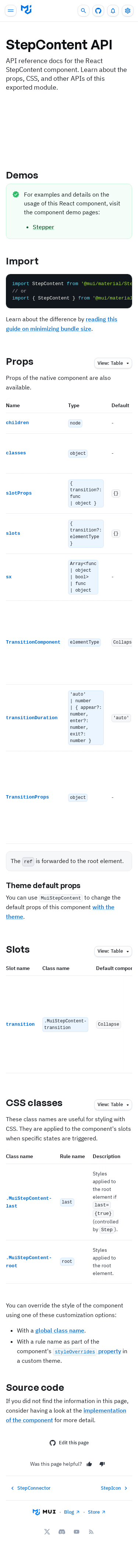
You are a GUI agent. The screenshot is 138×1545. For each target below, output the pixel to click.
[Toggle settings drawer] (128, 11)
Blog (72, 1507)
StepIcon (115, 1483)
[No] (102, 1459)
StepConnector (29, 1483)
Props (26, 361)
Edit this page (69, 1438)
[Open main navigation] (11, 11)
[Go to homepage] (26, 9)
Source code (41, 1382)
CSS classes (40, 1100)
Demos (28, 175)
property (87, 1346)
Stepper (43, 227)
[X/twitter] (47, 1527)
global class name (59, 1325)
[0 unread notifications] (113, 11)
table (114, 363)
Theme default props (49, 883)
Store (97, 1507)
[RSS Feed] (91, 1527)
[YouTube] (76, 1527)
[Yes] (89, 1459)
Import (28, 261)
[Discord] (62, 1527)
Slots (24, 946)
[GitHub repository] (98, 11)
